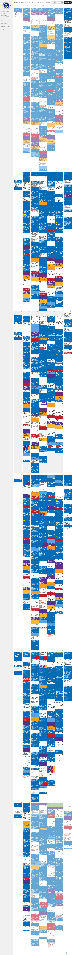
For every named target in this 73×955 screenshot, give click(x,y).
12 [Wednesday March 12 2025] (45, 311)
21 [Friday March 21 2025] (62, 474)
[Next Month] (29, 2)
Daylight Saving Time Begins (18, 314)
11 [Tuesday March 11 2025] (37, 311)
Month (35, 2)
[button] (23, 2)
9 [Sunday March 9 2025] (21, 311)
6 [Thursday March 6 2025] (54, 171)
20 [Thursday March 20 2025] (54, 474)
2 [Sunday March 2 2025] (21, 171)
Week (38, 2)
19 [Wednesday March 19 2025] (45, 474)
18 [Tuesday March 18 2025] (37, 474)
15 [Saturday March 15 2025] (70, 311)
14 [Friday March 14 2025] (62, 311)
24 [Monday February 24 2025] (29, 7)
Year (32, 2)
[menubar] (37, 2)
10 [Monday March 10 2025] (29, 311)
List (42, 2)
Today (15, 2)
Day (40, 2)
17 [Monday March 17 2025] (29, 474)
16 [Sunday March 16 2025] (21, 474)
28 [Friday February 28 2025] (62, 7)
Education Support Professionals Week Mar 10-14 (26, 314)
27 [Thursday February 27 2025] (54, 7)
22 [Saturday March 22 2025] (70, 474)
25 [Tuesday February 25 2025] (37, 7)
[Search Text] (57, 2)
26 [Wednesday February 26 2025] (45, 7)
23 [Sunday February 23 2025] (21, 7)
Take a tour (47, 2)
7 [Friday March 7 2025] (62, 171)
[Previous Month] (17, 2)
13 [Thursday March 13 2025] (54, 311)
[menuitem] (32, 3)
